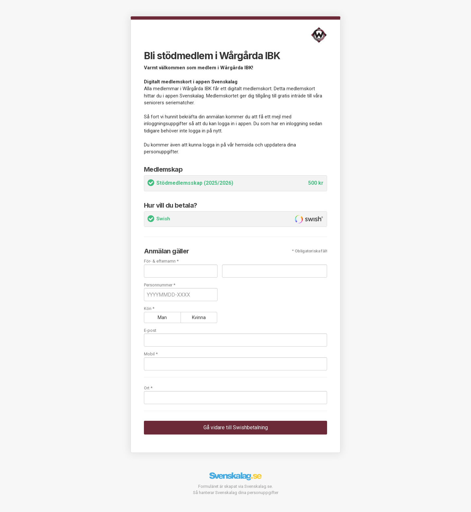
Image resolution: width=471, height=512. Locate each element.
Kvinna (199, 317)
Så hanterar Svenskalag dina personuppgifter (235, 492)
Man (162, 317)
